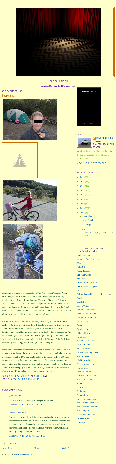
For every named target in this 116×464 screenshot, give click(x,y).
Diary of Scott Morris (86, 317)
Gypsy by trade (83, 344)
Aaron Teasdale (84, 271)
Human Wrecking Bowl (87, 352)
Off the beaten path (85, 364)
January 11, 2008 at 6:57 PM (27, 404)
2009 (82, 203)
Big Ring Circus (84, 274)
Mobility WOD (83, 356)
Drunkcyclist (82, 329)
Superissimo (82, 395)
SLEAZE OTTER (85, 379)
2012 (82, 190)
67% (79, 433)
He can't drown (83, 348)
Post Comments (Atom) (24, 454)
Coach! (80, 298)
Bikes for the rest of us (87, 282)
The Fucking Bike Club (87, 402)
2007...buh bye (88, 220)
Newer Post (7, 448)
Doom (79, 325)
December (88, 216)
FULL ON (81, 337)
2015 (82, 177)
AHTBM (81, 267)
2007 (82, 212)
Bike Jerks (81, 278)
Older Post (67, 448)
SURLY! (81, 383)
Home (37, 448)
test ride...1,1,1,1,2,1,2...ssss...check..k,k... (98, 232)
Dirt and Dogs (83, 321)
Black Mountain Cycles (87, 286)
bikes (14, 379)
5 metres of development (88, 259)
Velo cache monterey (86, 414)
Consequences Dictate (86, 309)
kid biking (33, 379)
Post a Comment (9, 443)
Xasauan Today (83, 418)
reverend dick (15, 412)
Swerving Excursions (86, 399)
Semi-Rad (81, 387)
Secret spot (87, 224)
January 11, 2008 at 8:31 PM (27, 435)
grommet (13, 395)
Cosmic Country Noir (86, 313)
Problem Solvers (84, 371)
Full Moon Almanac (86, 340)
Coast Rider (82, 302)
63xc (79, 263)
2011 (82, 194)
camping (22, 379)
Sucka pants (82, 391)
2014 (82, 181)
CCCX (80, 290)
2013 (82, 186)
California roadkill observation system (94, 294)
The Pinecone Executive (87, 406)
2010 (82, 199)
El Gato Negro (83, 333)
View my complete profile (91, 163)
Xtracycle (6, 339)
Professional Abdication (87, 375)
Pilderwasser (82, 368)
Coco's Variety (83, 305)
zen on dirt (81, 422)
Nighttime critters (84, 360)
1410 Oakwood (83, 255)
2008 (82, 208)
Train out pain (83, 410)
